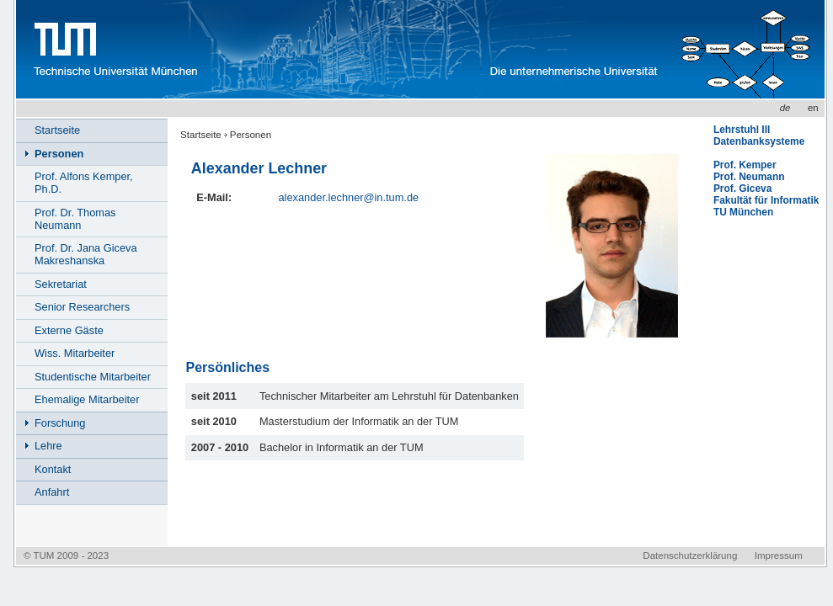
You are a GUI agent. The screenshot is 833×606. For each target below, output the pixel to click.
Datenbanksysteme (758, 141)
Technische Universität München (113, 49)
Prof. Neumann (749, 177)
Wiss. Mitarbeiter (75, 353)
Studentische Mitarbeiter (93, 376)
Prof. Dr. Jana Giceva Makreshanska (86, 254)
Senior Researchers (82, 306)
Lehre (48, 445)
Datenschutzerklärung (690, 555)
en (813, 108)
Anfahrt (52, 492)
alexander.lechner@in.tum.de (348, 197)
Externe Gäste (69, 330)
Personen (250, 135)
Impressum (779, 555)
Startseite (201, 135)
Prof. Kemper (745, 165)
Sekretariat (61, 284)
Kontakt (53, 469)
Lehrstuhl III (741, 130)
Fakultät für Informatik (766, 200)
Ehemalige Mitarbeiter (87, 399)
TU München (743, 212)
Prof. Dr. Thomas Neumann (75, 218)
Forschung (60, 423)
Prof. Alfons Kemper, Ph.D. (84, 182)
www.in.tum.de (345, 49)
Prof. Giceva (742, 188)
